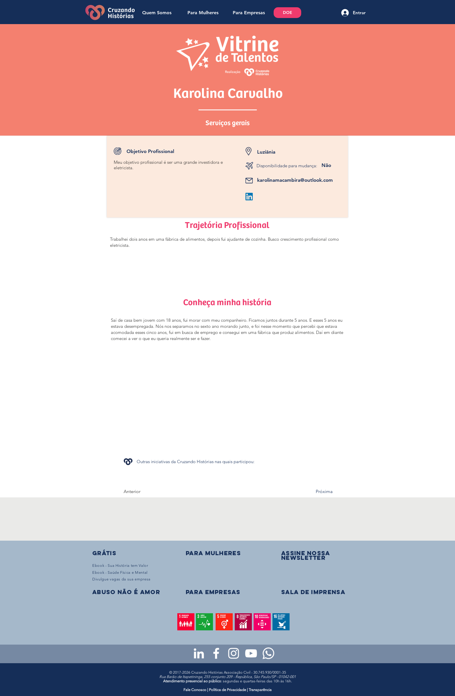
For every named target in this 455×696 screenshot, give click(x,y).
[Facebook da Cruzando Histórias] (216, 653)
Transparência (260, 690)
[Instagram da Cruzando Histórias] (233, 653)
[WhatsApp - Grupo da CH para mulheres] (268, 653)
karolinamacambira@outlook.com (295, 180)
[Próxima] (318, 491)
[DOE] (287, 12)
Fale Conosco (195, 690)
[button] (305, 555)
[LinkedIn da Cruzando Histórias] (199, 653)
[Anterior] (143, 491)
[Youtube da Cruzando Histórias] (251, 653)
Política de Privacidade (227, 690)
